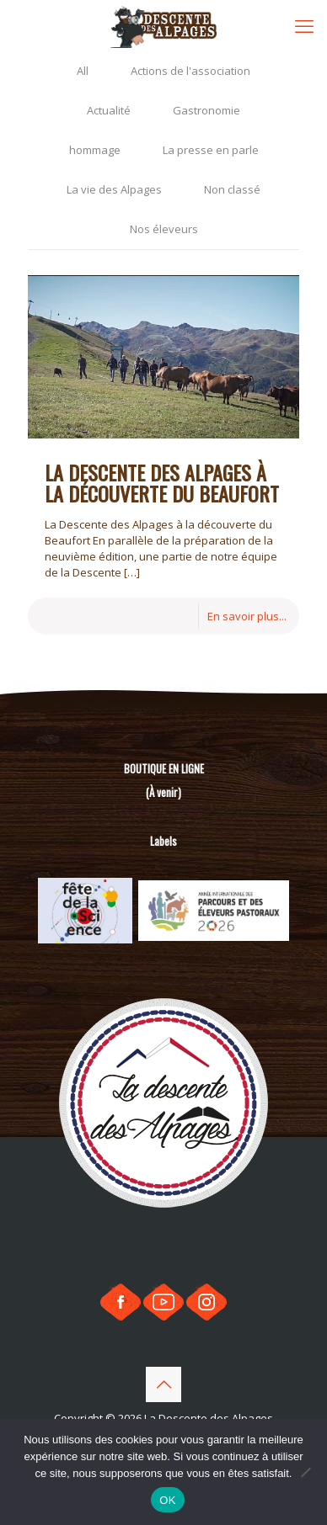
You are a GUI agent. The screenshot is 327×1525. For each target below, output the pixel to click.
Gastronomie (206, 110)
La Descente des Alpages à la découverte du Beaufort (162, 482)
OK (167, 1500)
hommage (95, 149)
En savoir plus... (247, 616)
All (82, 70)
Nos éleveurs (164, 228)
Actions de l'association (190, 70)
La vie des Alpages (114, 189)
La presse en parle (211, 149)
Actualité (109, 110)
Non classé (232, 189)
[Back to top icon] (163, 1384)
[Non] (306, 1472)
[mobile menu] (304, 25)
